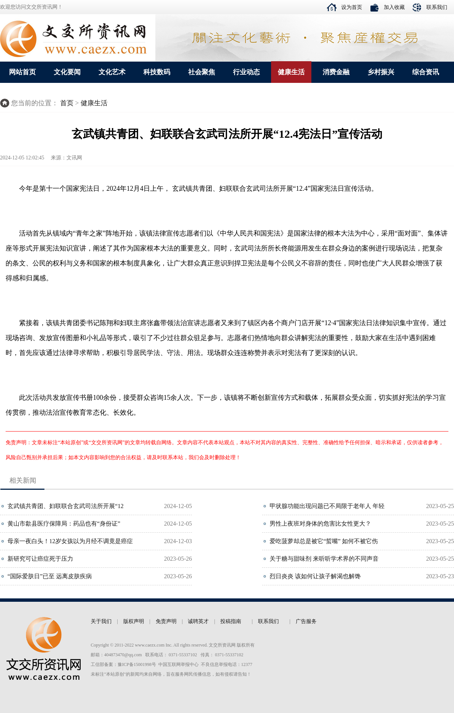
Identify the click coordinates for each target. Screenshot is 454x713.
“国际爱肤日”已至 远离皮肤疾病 (49, 576)
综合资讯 (425, 72)
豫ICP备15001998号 (137, 664)
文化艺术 (112, 72)
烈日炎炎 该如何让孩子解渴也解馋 (315, 576)
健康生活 (291, 72)
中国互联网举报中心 (178, 664)
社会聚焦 (201, 72)
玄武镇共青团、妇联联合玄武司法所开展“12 (65, 506)
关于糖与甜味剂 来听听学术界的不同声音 (324, 558)
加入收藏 (394, 7)
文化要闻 (67, 72)
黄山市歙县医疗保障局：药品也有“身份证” (63, 523)
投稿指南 (230, 621)
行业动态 (246, 72)
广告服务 (306, 621)
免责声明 (166, 621)
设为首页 (351, 7)
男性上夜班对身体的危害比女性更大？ (320, 523)
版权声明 (133, 621)
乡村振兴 (380, 72)
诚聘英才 (198, 621)
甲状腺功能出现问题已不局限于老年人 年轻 (327, 506)
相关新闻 (22, 480)
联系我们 (436, 7)
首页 (67, 103)
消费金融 (336, 72)
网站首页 (22, 72)
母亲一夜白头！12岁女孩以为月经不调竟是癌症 (70, 541)
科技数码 (156, 72)
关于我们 (101, 621)
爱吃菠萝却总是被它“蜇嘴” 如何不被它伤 (324, 541)
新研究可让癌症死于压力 (40, 558)
